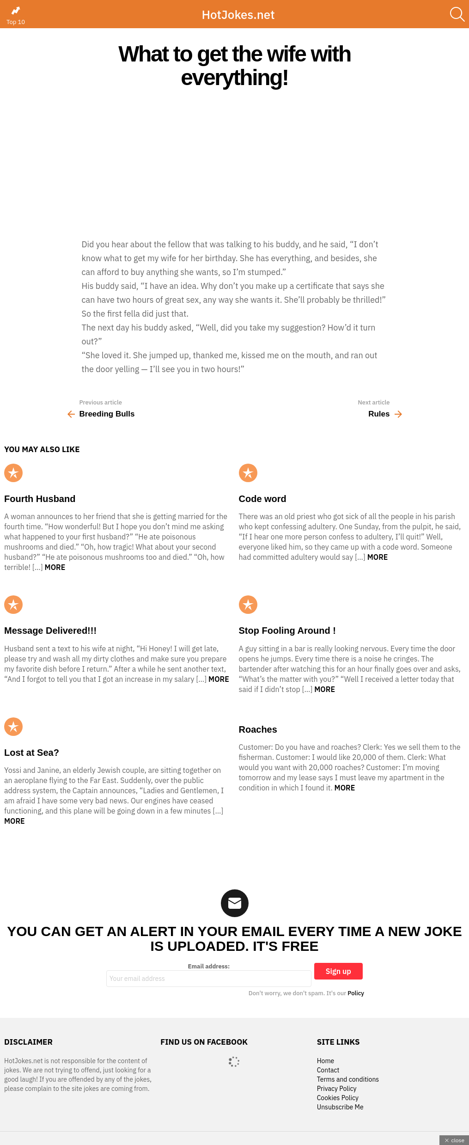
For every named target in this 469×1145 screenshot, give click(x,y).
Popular (13, 473)
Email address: (208, 975)
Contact (328, 1070)
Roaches (258, 729)
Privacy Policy (337, 1089)
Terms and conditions (348, 1080)
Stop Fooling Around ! (287, 630)
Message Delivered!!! (50, 630)
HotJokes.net (237, 14)
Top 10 (15, 15)
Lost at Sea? (31, 752)
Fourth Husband (39, 499)
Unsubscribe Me (340, 1107)
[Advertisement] (234, 163)
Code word (262, 499)
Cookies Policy (338, 1098)
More (55, 567)
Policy (355, 993)
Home (326, 1061)
